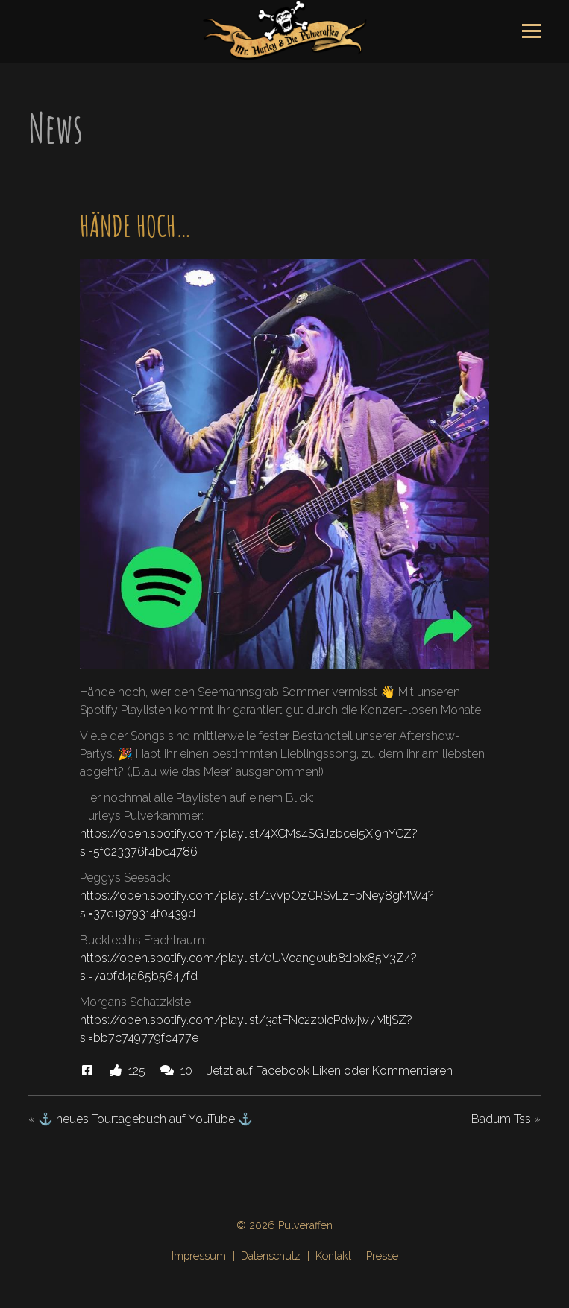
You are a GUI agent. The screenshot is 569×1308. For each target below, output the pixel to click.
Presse (382, 1255)
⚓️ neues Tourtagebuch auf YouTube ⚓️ (145, 1119)
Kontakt (333, 1255)
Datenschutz (271, 1255)
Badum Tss (501, 1119)
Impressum (199, 1255)
